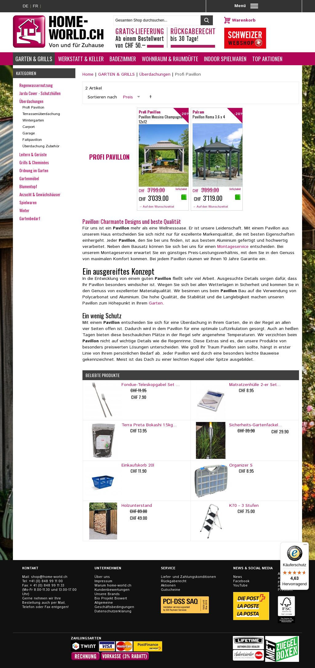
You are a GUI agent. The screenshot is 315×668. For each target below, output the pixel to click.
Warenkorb (244, 20)
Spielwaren (28, 202)
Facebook (241, 581)
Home (88, 74)
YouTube (240, 585)
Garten (156, 303)
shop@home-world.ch (49, 577)
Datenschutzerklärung (112, 611)
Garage (28, 133)
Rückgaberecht (173, 581)
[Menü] (305, 546)
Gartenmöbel (29, 178)
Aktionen (168, 585)
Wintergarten (33, 120)
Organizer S (241, 465)
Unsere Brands (107, 594)
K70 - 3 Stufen (244, 506)
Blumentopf (28, 186)
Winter (24, 210)
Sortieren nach (102, 97)
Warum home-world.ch (112, 585)
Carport (28, 126)
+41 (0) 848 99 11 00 (46, 581)
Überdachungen (154, 74)
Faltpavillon (32, 139)
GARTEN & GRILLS (116, 74)
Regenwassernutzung (36, 85)
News (237, 577)
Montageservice (233, 247)
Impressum (103, 581)
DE (25, 6)
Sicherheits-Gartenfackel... (255, 425)
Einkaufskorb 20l (138, 465)
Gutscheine (170, 589)
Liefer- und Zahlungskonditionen (188, 577)
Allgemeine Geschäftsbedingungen (114, 605)
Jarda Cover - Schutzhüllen (40, 93)
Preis (128, 97)
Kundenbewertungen (112, 589)
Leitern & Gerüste (33, 154)
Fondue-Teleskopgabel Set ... (151, 385)
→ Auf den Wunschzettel (156, 207)
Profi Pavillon (33, 107)
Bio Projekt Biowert (110, 598)
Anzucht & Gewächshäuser (40, 194)
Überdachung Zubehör (40, 146)
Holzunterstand (137, 506)
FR (35, 6)
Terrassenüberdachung (41, 114)
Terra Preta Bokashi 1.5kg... (149, 425)
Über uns (102, 577)
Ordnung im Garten (33, 170)
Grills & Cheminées (34, 162)
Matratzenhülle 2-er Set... (255, 385)
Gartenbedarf (29, 218)
